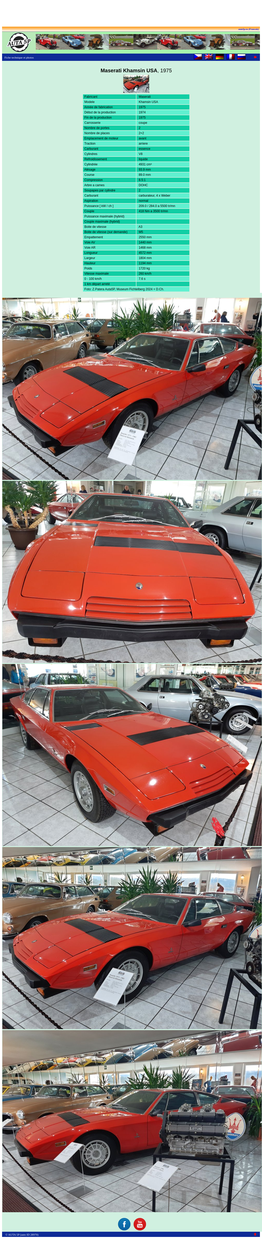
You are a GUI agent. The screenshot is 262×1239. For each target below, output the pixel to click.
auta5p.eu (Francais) (248, 29)
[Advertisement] (131, 13)
